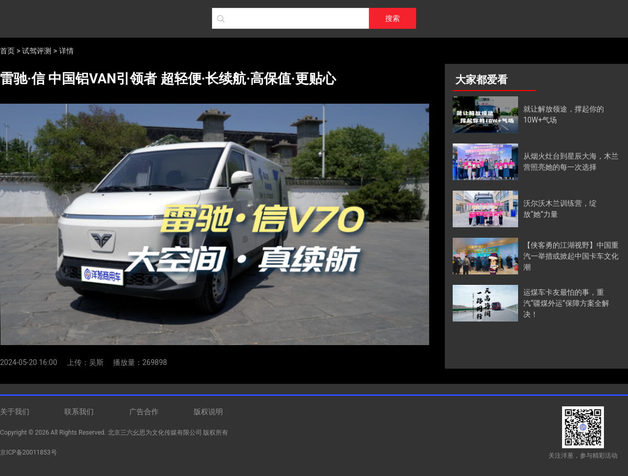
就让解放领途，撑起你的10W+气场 (563, 114)
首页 (7, 51)
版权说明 (208, 411)
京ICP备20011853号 (28, 452)
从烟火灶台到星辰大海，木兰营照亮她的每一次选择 (571, 161)
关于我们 (14, 411)
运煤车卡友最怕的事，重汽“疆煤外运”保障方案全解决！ (566, 303)
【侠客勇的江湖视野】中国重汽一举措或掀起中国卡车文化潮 (571, 256)
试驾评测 (36, 51)
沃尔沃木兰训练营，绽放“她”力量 (560, 208)
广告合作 (144, 411)
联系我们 (79, 411)
